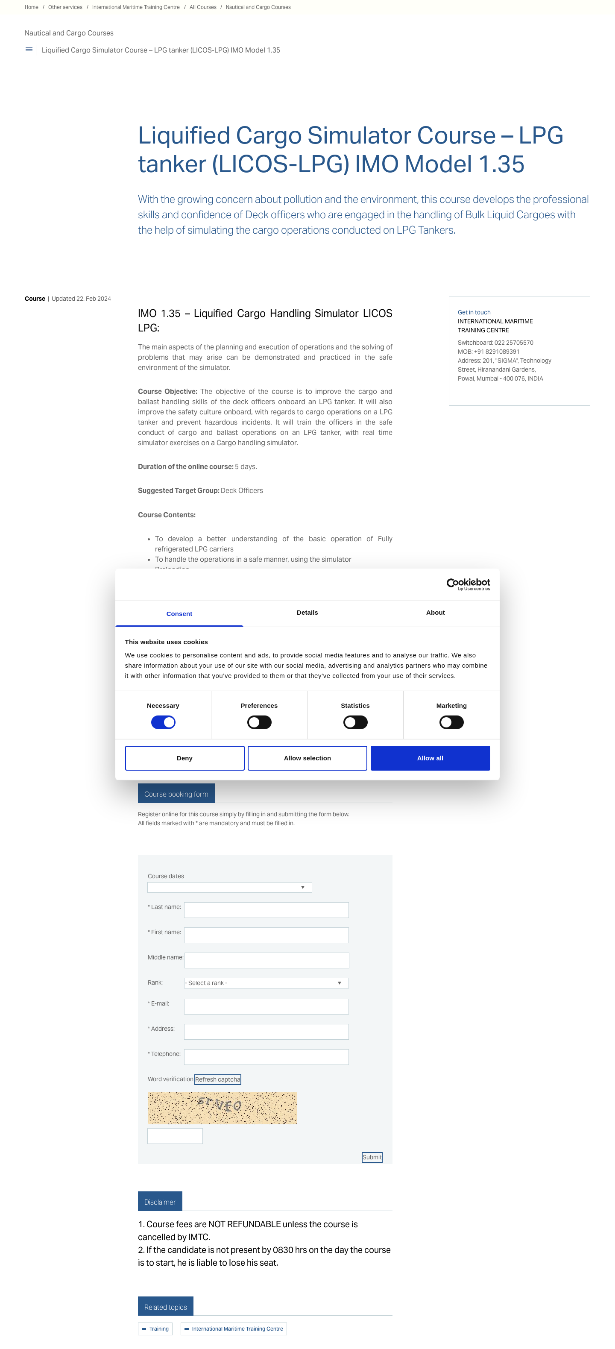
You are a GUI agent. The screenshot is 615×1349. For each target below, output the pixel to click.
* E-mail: (158, 1003)
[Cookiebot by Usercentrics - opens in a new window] (453, 584)
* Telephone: (164, 1054)
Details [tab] (307, 612)
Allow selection (307, 758)
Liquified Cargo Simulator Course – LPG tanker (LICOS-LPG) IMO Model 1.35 (161, 50)
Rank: (155, 982)
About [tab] (435, 612)
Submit (372, 1157)
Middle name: (166, 957)
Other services (65, 7)
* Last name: (164, 907)
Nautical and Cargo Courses (258, 7)
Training (159, 1329)
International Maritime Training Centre (136, 7)
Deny (185, 758)
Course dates (166, 876)
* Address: (161, 1028)
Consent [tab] (180, 613)
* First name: (164, 932)
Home (31, 7)
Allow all (430, 758)
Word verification (170, 1079)
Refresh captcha (217, 1079)
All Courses (203, 7)
